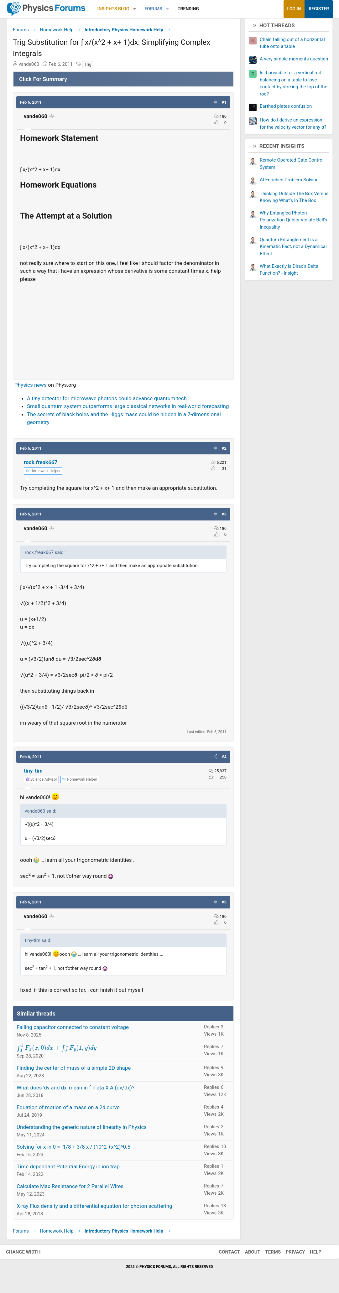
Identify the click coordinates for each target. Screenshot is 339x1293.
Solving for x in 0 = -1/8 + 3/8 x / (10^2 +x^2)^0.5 (73, 1149)
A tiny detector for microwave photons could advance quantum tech (107, 400)
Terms (266, 1254)
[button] (134, 9)
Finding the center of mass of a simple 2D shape (74, 1070)
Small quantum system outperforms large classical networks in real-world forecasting (128, 409)
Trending (188, 8)
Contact (223, 1254)
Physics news (30, 387)
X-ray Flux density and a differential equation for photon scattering (94, 1208)
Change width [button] (29, 1254)
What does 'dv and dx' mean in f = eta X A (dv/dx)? (75, 1090)
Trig (87, 66)
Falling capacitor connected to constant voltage (73, 1030)
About (246, 1254)
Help (309, 1254)
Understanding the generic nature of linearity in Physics (82, 1129)
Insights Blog (113, 8)
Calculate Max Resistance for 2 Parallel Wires (70, 1189)
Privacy (289, 1254)
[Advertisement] (123, 331)
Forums (153, 8)
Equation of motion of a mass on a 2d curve (68, 1110)
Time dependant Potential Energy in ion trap (68, 1169)
